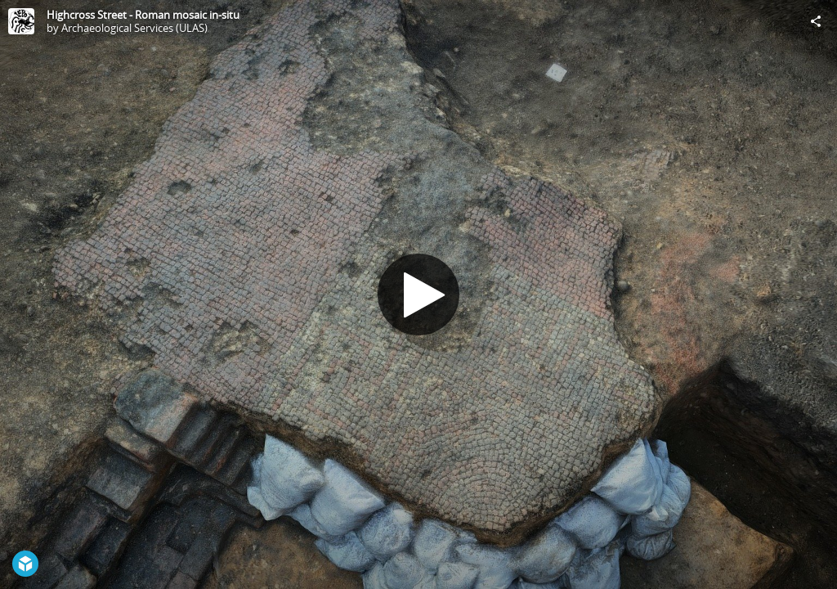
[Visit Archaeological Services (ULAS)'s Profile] (21, 21)
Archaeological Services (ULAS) (134, 27)
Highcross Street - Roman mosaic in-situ (143, 14)
